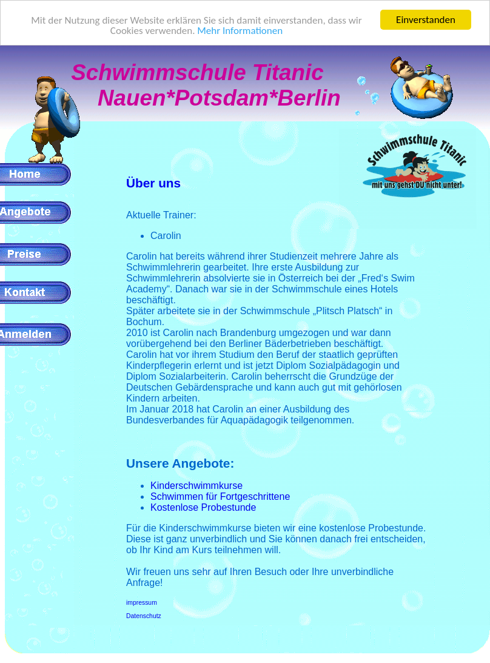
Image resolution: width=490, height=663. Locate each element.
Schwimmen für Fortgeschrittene (220, 496)
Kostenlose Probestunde (203, 507)
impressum (141, 602)
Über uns (153, 183)
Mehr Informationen (240, 30)
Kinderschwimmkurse (196, 485)
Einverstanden (425, 19)
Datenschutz (143, 616)
